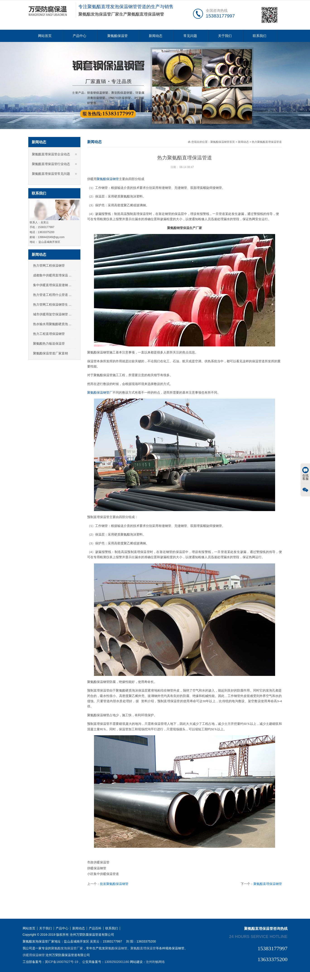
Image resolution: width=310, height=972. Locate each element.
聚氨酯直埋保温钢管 (267, 884)
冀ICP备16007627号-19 (61, 962)
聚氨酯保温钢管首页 (222, 142)
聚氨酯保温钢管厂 (100, 392)
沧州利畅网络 (155, 962)
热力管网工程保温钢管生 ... (52, 304)
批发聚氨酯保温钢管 (114, 884)
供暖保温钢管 (96, 868)
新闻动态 (155, 36)
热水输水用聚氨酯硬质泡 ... (52, 324)
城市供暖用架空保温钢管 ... (52, 314)
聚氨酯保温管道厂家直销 (50, 353)
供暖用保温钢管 (34, 955)
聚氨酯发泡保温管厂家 (67, 948)
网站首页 (45, 36)
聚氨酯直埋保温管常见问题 (51, 173)
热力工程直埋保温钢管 (49, 334)
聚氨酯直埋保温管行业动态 (51, 164)
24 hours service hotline (258, 936)
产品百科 (95, 928)
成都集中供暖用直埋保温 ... (52, 275)
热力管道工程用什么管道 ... (52, 295)
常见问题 (190, 36)
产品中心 (79, 36)
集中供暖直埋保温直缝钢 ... (52, 285)
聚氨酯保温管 (117, 36)
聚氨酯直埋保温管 (143, 948)
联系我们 (259, 36)
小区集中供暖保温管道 (103, 874)
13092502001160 (116, 962)
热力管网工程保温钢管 (49, 265)
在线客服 (305, 473)
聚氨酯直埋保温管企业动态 (51, 154)
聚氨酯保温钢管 (108, 179)
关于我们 (225, 36)
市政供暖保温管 (98, 862)
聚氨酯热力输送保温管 (49, 343)
